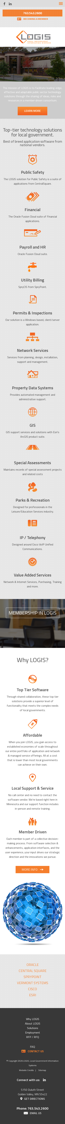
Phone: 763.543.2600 (32, 1108)
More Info (29, 869)
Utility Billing (32, 280)
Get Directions (34, 1099)
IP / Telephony (32, 537)
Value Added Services (32, 575)
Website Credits (26, 1070)
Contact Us (36, 1051)
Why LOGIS (32, 1019)
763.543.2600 (32, 13)
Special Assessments (32, 463)
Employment (32, 1032)
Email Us (35, 1113)
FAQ (32, 1047)
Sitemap (42, 1070)
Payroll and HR (32, 247)
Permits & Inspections (32, 313)
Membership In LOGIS (33, 613)
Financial (32, 209)
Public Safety (32, 172)
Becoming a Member (35, 19)
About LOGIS (32, 1023)
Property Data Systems (32, 388)
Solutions (32, 1028)
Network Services (32, 350)
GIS (33, 425)
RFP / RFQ (32, 1037)
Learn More (32, 111)
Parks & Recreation (33, 500)
